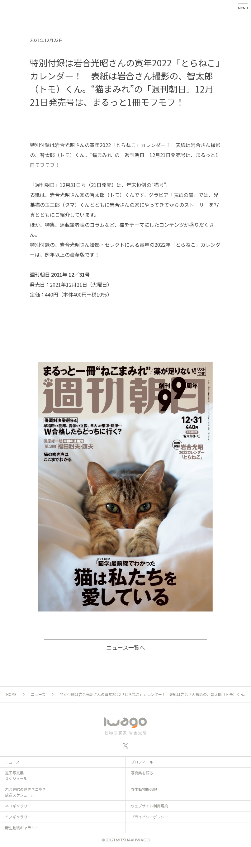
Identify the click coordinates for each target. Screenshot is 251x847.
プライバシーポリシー (149, 816)
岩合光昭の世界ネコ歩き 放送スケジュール (25, 792)
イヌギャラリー (18, 816)
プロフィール (142, 761)
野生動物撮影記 (144, 789)
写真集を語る (142, 772)
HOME (11, 694)
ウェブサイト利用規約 (149, 805)
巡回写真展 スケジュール (16, 775)
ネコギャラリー (18, 805)
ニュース (38, 694)
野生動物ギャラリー (22, 827)
